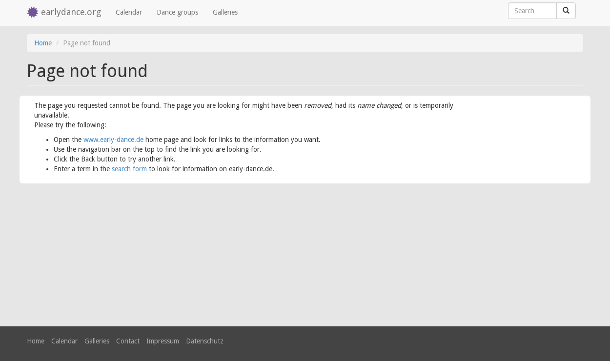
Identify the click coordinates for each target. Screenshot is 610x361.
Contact (128, 341)
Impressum (162, 341)
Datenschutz (205, 341)
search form (129, 169)
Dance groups (177, 12)
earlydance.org (71, 12)
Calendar (129, 12)
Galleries (225, 12)
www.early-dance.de (113, 139)
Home (43, 43)
